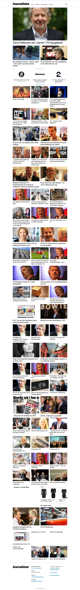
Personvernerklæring (54, 575)
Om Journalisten (53, 572)
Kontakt (51, 4)
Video (32, 4)
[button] (66, 68)
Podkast (37, 4)
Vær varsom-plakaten (54, 568)
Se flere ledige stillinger (40, 84)
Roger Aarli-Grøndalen (36, 568)
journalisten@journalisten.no (37, 576)
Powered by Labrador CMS (40, 588)
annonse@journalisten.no (36, 581)
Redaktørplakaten (55, 569)
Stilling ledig (44, 4)
